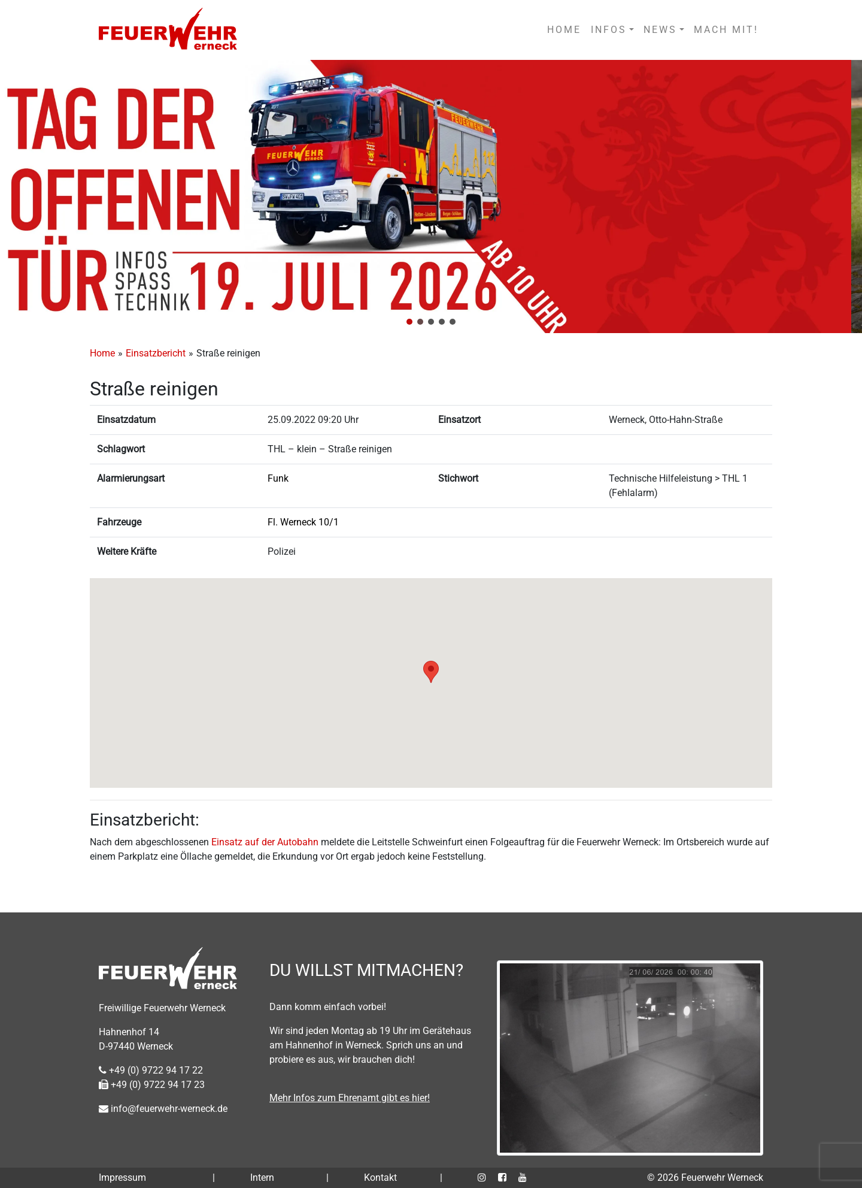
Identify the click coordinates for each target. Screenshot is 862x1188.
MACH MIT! (726, 29)
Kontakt (380, 1177)
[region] (431, 196)
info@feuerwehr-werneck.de (163, 1108)
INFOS (609, 29)
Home (102, 353)
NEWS (660, 29)
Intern (262, 1177)
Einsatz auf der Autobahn (264, 842)
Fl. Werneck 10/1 (303, 522)
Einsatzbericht (156, 353)
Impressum (122, 1177)
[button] (409, 322)
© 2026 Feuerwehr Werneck (705, 1177)
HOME (564, 29)
